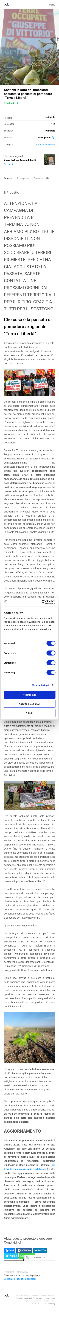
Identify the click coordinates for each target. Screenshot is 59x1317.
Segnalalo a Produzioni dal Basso (20, 1279)
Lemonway (51, 1304)
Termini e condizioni (24, 1298)
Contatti (8, 164)
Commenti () (41, 178)
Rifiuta (29, 713)
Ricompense (23, 178)
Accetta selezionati (29, 704)
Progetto (8, 178)
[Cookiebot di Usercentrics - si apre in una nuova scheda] (42, 602)
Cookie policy (38, 1298)
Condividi (11, 103)
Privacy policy (50, 1298)
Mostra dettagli (40, 685)
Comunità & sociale (45, 144)
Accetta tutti (29, 694)
